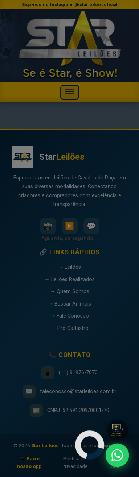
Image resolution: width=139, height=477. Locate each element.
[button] (117, 430)
